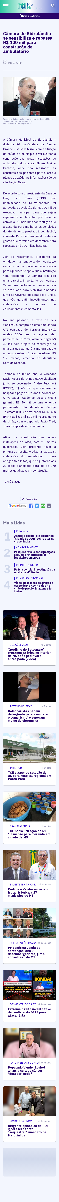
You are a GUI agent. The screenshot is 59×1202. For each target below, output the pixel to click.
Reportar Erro (29, 499)
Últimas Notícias (30, 16)
